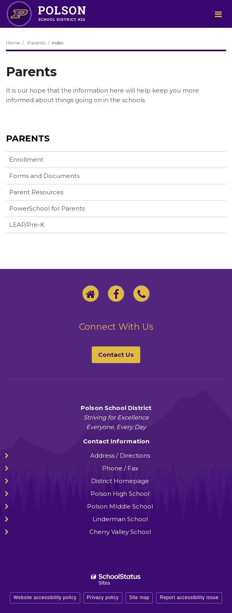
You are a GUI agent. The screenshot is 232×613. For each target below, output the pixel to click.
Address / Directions (120, 455)
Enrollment (26, 159)
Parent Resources (36, 192)
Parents (36, 43)
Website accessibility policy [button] (45, 597)
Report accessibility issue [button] (189, 597)
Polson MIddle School (120, 506)
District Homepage (120, 481)
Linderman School (120, 519)
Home (13, 43)
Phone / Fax (120, 468)
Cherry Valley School (120, 532)
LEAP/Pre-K (39, 226)
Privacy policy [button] (103, 597)
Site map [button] (139, 597)
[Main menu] (218, 14)
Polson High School (120, 493)
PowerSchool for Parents (59, 210)
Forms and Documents (44, 176)
